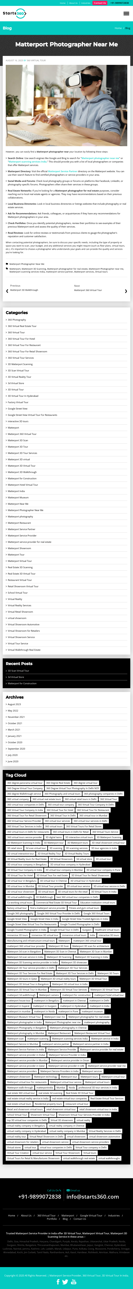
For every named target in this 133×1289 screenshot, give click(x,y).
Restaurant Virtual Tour (20, 579)
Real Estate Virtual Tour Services (107, 1098)
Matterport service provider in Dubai (26, 1054)
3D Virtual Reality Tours (77, 853)
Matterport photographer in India (24, 1022)
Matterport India (16, 491)
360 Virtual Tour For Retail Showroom (27, 351)
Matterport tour (69, 1076)
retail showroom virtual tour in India (98, 1109)
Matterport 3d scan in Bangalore (24, 951)
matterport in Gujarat (18, 1005)
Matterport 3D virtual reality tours (58, 978)
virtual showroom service (55, 1141)
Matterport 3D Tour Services (22, 453)
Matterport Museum (18, 497)
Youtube (73, 1281)
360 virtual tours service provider (24, 837)
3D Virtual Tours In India (103, 891)
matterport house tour (18, 1000)
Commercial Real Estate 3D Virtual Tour (56, 902)
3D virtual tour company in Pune (103, 869)
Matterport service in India (105, 1038)
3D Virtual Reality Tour (19, 376)
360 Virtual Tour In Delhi (63, 815)
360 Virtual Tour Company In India (25, 810)
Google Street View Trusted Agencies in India (85, 918)
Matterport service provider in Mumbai (27, 1060)
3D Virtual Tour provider (50, 886)
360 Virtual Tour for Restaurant (93, 810)
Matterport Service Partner (21, 529)
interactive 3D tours (18, 421)
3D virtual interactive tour (20, 853)
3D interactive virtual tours (79, 837)
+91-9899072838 (119, 3)
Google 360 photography (20, 913)
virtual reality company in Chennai (66, 1125)
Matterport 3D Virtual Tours (104, 989)
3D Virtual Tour (16, 389)
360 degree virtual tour (86, 782)
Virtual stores (14, 1147)
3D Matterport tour (54, 842)
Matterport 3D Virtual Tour (21, 465)
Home (62, 3)
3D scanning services (77, 848)
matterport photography (96, 1022)
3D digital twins (54, 837)
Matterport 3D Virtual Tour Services (68, 989)
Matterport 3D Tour (18, 446)
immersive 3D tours (17, 935)
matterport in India (99, 1005)
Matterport (15, 268)
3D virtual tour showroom (20, 891)
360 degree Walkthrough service (24, 793)
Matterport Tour (16, 554)
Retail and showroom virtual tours (25, 1109)
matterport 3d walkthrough (21, 995)
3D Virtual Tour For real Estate (52, 875)
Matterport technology (45, 1076)
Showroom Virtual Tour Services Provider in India (84, 1114)
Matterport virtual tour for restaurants (27, 1082)
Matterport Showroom (19, 548)
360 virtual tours (53, 826)
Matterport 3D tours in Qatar (22, 978)
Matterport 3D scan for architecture (90, 946)
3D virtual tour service (78, 886)
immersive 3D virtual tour (45, 935)
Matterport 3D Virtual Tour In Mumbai (27, 989)
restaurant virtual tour (76, 1103)
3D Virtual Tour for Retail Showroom (90, 875)
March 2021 (14, 729)
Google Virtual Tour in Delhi (64, 929)
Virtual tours (101, 271)
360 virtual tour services (57, 820)
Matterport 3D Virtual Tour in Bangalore (28, 984)
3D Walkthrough (44, 897)
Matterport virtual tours (97, 1082)
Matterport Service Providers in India (59, 1071)
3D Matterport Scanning (20, 364)
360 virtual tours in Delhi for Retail (71, 831)
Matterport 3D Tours (108, 973)
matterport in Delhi (99, 1000)
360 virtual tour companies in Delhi (25, 804)
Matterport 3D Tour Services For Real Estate (29, 973)
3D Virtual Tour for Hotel (20, 875)
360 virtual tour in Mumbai (93, 815)
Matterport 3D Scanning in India (91, 956)
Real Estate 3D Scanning (20, 567)
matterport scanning (37, 1038)
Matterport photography (20, 516)
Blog (65, 1219)
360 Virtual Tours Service (105, 831)
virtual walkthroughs (109, 1158)
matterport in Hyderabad (73, 1005)
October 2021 (15, 723)
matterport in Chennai (74, 1000)
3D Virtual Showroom (61, 858)
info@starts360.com (92, 1196)
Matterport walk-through (20, 1087)
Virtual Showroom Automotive (23, 624)
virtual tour (30, 1147)
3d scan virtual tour (36, 848)
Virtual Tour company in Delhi (91, 1147)
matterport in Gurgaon (45, 1005)
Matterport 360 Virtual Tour (22, 433)
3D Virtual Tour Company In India (24, 869)
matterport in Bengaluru (46, 1000)
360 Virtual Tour (16, 332)
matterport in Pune (68, 1011)
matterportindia (44, 1087)
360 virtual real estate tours (46, 799)
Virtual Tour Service (18, 643)
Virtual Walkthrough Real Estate (24, 649)
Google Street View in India (44, 918)
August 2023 (14, 704)
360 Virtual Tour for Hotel (60, 810)
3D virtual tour (103, 858)
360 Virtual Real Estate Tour (22, 326)
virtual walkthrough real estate (79, 1158)
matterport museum (92, 1011)
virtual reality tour (16, 1136)
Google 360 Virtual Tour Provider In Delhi (58, 913)
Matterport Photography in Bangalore (26, 1027)
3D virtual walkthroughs (19, 897)
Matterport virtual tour (113, 1076)
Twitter (65, 1281)
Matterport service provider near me (107, 1065)
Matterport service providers (22, 1071)
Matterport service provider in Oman (70, 1060)
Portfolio (52, 1219)
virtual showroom (17, 618)
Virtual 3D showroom (62, 1120)
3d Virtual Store (16, 383)
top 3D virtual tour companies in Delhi (27, 1120)
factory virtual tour (17, 907)
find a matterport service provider (47, 907)
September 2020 (16, 748)
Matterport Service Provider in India (67, 1054)
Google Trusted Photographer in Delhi (80, 924)
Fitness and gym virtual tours (84, 907)
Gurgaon (86, 929)
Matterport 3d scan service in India (25, 956)
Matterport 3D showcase (74, 962)
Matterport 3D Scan (18, 440)
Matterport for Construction (22, 478)
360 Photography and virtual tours (62, 793)
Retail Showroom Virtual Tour (23, 586)
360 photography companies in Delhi (103, 793)
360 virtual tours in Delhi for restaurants (28, 831)
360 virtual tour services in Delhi (90, 820)
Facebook (58, 1281)
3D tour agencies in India (104, 848)
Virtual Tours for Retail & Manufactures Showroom (33, 1158)
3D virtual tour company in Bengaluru (27, 864)
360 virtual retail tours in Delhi (81, 799)
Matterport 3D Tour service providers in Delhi (30, 967)
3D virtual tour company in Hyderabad (70, 864)
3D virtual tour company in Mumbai (64, 869)
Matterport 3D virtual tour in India (69, 984)
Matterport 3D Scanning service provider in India (32, 962)
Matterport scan (15, 1038)
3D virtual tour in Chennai (53, 880)
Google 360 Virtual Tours (96, 913)
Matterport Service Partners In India (25, 1049)
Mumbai (61, 1087)
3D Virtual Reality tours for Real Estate (27, 858)
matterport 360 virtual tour (87, 940)
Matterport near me (54, 1016)
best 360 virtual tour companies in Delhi (77, 897)
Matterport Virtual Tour (20, 560)
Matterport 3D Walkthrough (22, 472)
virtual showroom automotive (104, 1136)
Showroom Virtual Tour (43, 1114)
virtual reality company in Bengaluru (26, 1125)
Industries (85, 3)
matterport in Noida (44, 1011)
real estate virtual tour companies (69, 1098)
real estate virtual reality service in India (27, 1098)
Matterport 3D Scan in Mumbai (96, 951)
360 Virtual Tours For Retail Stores (83, 826)
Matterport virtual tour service (65, 1082)
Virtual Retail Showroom (20, 611)
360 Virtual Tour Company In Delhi (96, 804)
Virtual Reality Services (19, 605)
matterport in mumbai (18, 1011)
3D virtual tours (46, 891)
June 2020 (13, 761)
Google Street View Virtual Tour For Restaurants (32, 414)
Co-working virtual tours (19, 902)
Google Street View (17, 408)
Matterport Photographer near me (106, 268)
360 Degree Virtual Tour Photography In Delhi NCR (72, 788)
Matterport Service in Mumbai (22, 1043)
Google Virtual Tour (91, 1215)
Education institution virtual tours (97, 902)
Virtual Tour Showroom (67, 1152)
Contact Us (100, 2)
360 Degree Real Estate (58, 782)
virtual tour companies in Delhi (56, 1147)
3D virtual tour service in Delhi (109, 886)
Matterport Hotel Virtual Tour (23, 484)
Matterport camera (49, 995)
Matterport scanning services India (27, 271)
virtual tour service (42, 1152)
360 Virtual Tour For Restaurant (24, 345)
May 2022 (13, 710)
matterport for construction (76, 995)
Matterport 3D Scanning (34, 268)
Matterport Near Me (18, 503)
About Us (73, 3)
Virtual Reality (15, 599)
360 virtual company (18, 799)
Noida (72, 1087)
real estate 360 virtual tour (21, 1092)
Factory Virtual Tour (18, 402)
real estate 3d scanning (50, 1092)
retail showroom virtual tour (61, 1109)
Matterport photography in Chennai (68, 1027)
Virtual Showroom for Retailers (24, 630)
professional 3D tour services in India (98, 1087)
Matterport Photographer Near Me (27, 264)
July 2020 (13, 755)
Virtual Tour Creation (18, 1152)
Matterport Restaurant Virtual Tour (92, 1033)
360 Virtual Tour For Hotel (21, 338)
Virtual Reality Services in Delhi (105, 1131)
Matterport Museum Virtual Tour (24, 1016)
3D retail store (14, 848)
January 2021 (15, 735)
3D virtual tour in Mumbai (20, 886)
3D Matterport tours (77, 842)
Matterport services (84, 271)
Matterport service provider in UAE (66, 1065)
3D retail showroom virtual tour (108, 842)
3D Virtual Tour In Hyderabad (23, 395)
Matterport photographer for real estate (67, 268)
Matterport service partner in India (90, 1043)
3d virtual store (84, 858)
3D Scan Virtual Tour (18, 370)
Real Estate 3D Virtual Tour (21, 573)
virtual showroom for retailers (22, 1141)
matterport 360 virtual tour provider (26, 946)
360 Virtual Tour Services (21, 357)
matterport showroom (18, 1076)
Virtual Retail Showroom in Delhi (46, 1136)
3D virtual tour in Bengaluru (21, 880)
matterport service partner (59, 271)
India (92, 935)
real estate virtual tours (19, 1103)
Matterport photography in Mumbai (25, 1033)
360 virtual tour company (61, 804)
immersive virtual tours (74, 935)
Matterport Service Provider (22, 535)
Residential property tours (48, 1103)
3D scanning (55, 848)
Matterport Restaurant (19, 522)
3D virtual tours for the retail (73, 891)
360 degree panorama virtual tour (25, 782)
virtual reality (83, 1120)
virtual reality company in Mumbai (67, 1131)
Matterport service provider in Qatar (26, 1065)
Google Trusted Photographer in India (26, 929)
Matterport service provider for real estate (29, 541)
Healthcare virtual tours (107, 929)
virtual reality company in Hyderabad (26, 1131)
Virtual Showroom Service (21, 637)
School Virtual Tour (18, 592)
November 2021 (16, 716)
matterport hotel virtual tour (109, 995)
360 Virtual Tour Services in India (24, 826)
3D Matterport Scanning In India (23, 842)
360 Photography (17, 319)
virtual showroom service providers (90, 1141)
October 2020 (15, 742)
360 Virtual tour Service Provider (24, 820)
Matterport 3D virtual (19, 459)
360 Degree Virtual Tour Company (25, 788)
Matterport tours (89, 1076)
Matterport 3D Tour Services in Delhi (75, 973)
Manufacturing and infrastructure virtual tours (31, 940)
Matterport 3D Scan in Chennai (60, 951)
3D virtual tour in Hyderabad (85, 880)
